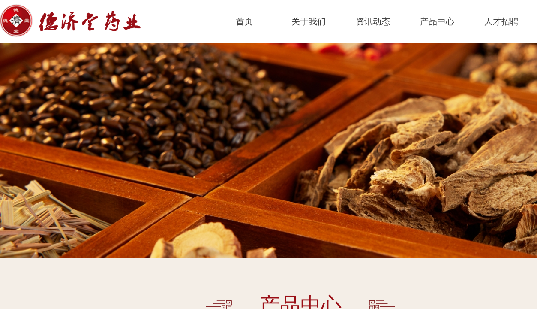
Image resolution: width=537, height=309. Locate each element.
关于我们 (308, 21)
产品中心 (437, 21)
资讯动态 (373, 21)
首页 (244, 21)
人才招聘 (501, 21)
